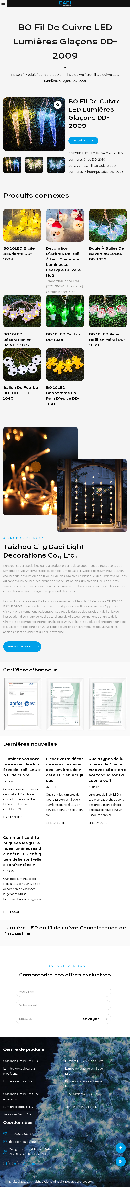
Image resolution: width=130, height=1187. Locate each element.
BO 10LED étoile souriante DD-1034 (19, 253)
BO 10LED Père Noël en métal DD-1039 (107, 339)
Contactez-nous (22, 646)
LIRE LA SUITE (12, 817)
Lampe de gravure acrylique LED (84, 1071)
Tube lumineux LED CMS (82, 1094)
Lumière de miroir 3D (17, 1081)
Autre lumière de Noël (18, 1114)
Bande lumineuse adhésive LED (83, 1084)
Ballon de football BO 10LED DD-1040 (21, 393)
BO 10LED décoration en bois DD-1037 (17, 339)
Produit (30, 75)
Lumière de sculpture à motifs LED (19, 1071)
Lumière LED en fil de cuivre (61, 75)
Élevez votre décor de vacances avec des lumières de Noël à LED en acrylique (64, 770)
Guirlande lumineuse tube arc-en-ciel (21, 1096)
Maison (16, 75)
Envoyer (95, 1019)
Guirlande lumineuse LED (20, 1061)
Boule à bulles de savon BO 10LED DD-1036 (106, 253)
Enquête (83, 140)
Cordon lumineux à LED (81, 1106)
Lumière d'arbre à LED (18, 1106)
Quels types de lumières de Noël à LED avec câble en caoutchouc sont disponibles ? (107, 770)
